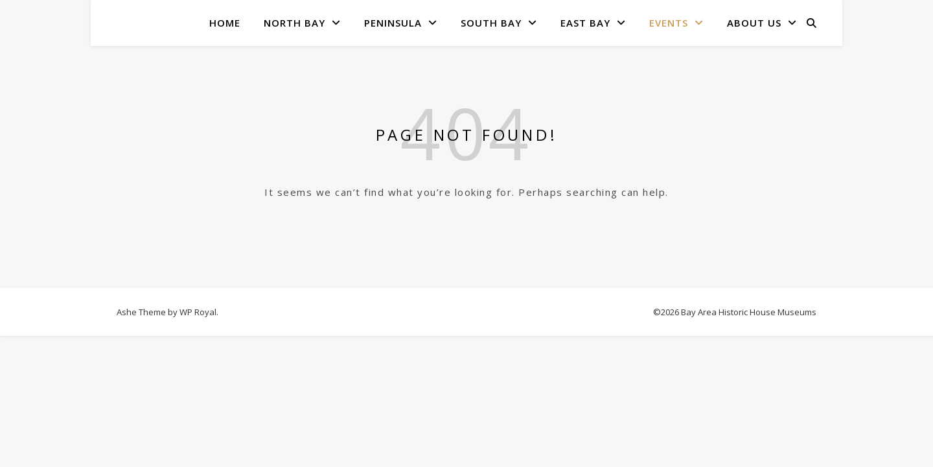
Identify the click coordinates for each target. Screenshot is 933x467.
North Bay (294, 22)
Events (668, 22)
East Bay (585, 22)
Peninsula (393, 22)
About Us (754, 22)
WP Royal (197, 312)
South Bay (491, 22)
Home (224, 22)
